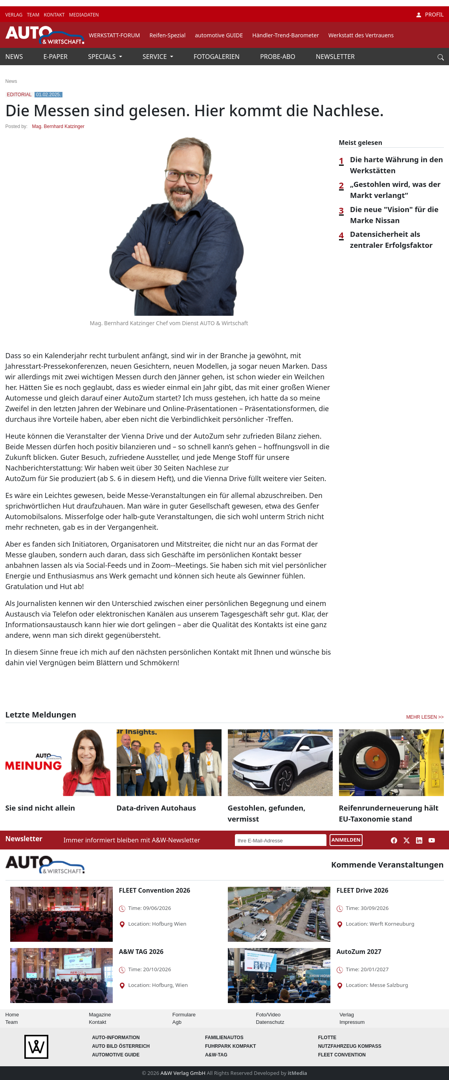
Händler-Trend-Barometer (285, 35)
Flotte (327, 1037)
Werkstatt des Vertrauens (361, 35)
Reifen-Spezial (167, 35)
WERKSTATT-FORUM (114, 35)
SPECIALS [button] (102, 56)
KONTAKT (55, 14)
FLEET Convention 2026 (155, 890)
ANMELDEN (346, 839)
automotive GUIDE (219, 35)
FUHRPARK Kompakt (230, 1046)
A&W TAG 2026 (141, 951)
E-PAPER (56, 56)
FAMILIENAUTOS (224, 1037)
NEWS (15, 56)
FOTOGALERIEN (217, 56)
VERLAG (14, 14)
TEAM (33, 14)
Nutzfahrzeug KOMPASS (349, 1046)
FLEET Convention (342, 1055)
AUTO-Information (116, 1037)
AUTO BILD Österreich (121, 1046)
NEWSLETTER (335, 56)
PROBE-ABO (278, 56)
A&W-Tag (216, 1055)
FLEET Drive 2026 (363, 890)
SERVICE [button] (156, 56)
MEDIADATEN (84, 14)
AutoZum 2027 (359, 951)
